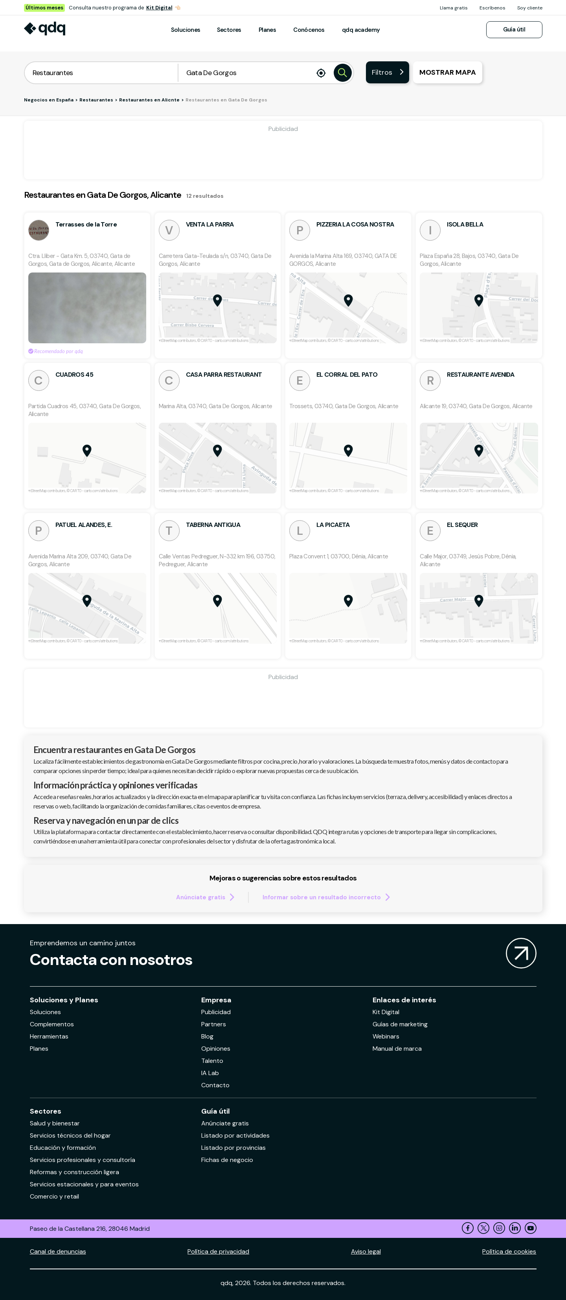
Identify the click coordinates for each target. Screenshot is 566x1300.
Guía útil (514, 29)
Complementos (52, 1024)
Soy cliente (529, 8)
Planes (267, 30)
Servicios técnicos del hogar (70, 1135)
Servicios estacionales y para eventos (84, 1184)
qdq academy (361, 30)
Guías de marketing (400, 1024)
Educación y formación (63, 1147)
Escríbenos (492, 8)
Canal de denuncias (58, 1251)
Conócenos (309, 30)
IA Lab (210, 1073)
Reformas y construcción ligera (74, 1172)
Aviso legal (366, 1251)
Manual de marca (397, 1048)
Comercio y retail (54, 1196)
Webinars (386, 1036)
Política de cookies (509, 1251)
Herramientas (49, 1036)
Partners (213, 1024)
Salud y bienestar (55, 1123)
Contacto (215, 1085)
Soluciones (185, 30)
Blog (207, 1036)
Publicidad (216, 1012)
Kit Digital (159, 7)
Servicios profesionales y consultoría (82, 1160)
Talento (212, 1061)
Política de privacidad (218, 1251)
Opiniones (215, 1048)
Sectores (229, 30)
